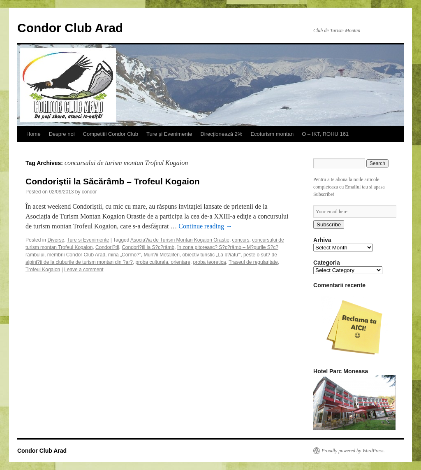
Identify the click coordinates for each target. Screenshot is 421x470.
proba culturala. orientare (162, 262)
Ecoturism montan (272, 134)
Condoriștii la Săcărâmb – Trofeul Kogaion (112, 181)
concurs (241, 240)
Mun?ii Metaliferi (161, 255)
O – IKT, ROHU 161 (325, 134)
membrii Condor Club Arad (76, 255)
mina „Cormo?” (124, 255)
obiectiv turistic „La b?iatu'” (212, 255)
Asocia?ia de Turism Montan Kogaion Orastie (179, 240)
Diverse (55, 240)
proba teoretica (209, 262)
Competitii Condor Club (110, 134)
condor (89, 192)
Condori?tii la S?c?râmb (148, 247)
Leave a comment (83, 269)
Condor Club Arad (70, 28)
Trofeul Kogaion (42, 269)
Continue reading (205, 226)
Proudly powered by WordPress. (353, 451)
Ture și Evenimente (169, 134)
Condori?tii (107, 247)
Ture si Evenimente (88, 240)
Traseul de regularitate (253, 262)
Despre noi (62, 134)
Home (33, 134)
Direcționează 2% (221, 134)
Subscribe (329, 224)
